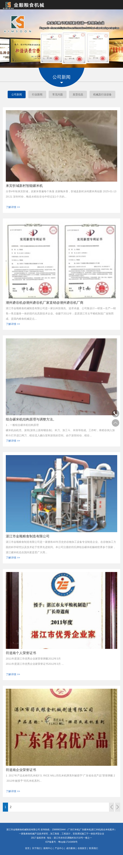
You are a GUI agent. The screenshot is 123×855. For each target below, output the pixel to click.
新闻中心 (47, 848)
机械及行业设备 (102, 94)
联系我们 (93, 848)
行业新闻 (37, 94)
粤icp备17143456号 (68, 842)
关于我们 (36, 848)
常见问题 (57, 94)
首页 (27, 848)
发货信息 (78, 94)
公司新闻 (16, 94)
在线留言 (82, 848)
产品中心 (59, 848)
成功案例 (70, 848)
